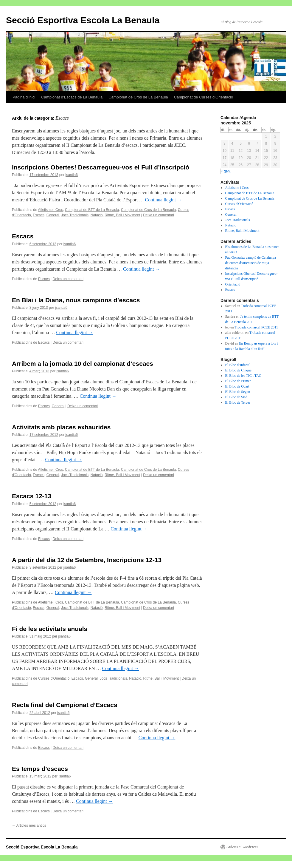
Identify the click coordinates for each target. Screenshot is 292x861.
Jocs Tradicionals (74, 215)
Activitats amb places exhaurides (61, 427)
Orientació (232, 284)
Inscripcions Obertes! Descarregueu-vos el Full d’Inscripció (100, 167)
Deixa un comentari (158, 215)
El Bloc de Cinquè (238, 370)
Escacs (38, 215)
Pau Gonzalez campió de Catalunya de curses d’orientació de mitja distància (250, 262)
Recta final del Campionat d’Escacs (64, 704)
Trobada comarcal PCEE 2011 (256, 327)
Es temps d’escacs (40, 768)
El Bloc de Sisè (236, 397)
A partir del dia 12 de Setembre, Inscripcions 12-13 (86, 559)
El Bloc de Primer (238, 381)
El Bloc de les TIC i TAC (243, 376)
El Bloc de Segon (237, 392)
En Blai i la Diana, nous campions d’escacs (76, 300)
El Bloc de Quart (237, 386)
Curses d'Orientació (53, 678)
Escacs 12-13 (31, 496)
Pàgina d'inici (24, 97)
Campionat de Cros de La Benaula (138, 97)
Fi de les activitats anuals (49, 628)
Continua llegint (163, 199)
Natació (97, 215)
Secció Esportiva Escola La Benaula (82, 20)
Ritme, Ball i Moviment (122, 215)
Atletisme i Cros (50, 210)
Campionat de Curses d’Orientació (203, 97)
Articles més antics (29, 825)
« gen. (226, 171)
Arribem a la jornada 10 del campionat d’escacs (82, 363)
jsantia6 (71, 175)
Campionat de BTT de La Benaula (92, 210)
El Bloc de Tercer (237, 402)
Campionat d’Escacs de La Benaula (71, 97)
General (52, 215)
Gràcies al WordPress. (242, 847)
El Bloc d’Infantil (238, 365)
